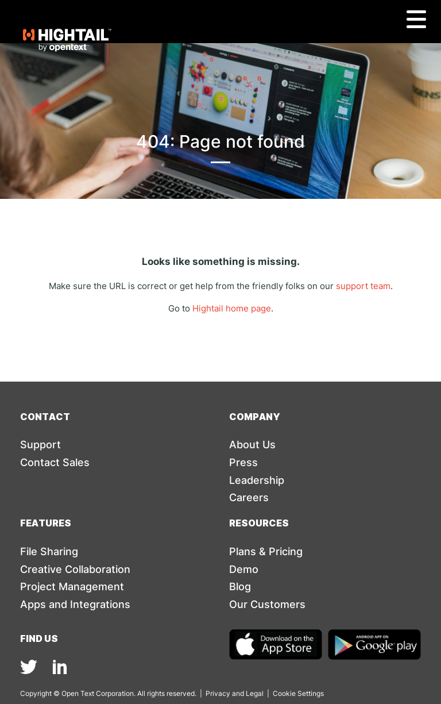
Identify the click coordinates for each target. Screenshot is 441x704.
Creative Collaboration (75, 569)
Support (40, 444)
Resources (259, 522)
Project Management (72, 586)
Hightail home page (231, 308)
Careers (249, 497)
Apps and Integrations (75, 604)
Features (45, 522)
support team (363, 285)
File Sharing (49, 551)
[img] (28, 667)
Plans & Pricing (266, 551)
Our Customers (267, 604)
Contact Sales (55, 462)
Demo (243, 569)
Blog (240, 586)
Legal (255, 693)
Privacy (218, 693)
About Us (252, 444)
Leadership (256, 480)
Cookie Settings (298, 693)
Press (243, 462)
